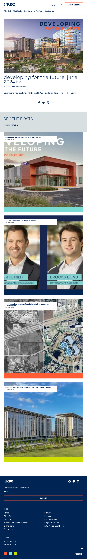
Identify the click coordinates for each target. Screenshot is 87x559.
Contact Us (8, 529)
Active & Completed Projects (16, 522)
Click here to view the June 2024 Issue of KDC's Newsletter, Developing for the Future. (40, 93)
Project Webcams (74, 5)
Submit (43, 498)
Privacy (47, 513)
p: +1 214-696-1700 (12, 541)
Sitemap (47, 516)
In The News (9, 526)
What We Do (9, 519)
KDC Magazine (50, 519)
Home (6, 513)
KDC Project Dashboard (54, 526)
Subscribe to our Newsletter (16, 488)
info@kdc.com (10, 544)
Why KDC (8, 516)
